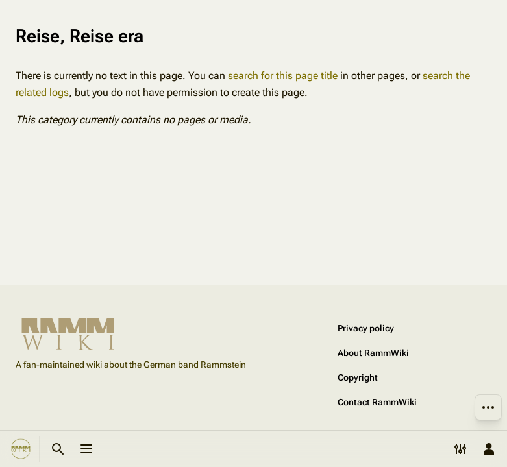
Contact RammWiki (377, 402)
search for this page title (283, 75)
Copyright (358, 377)
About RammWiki (373, 353)
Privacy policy (366, 328)
